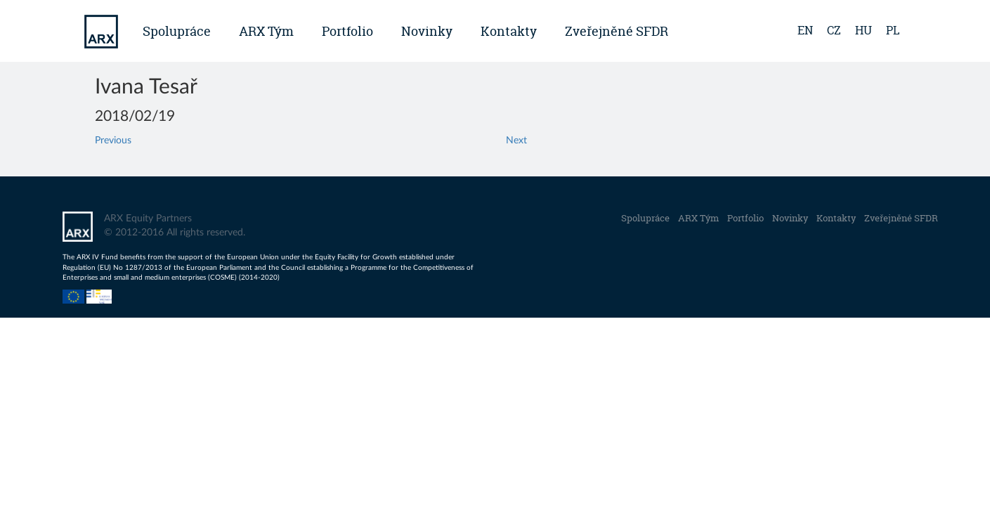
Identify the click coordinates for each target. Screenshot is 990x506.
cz (834, 30)
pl (892, 30)
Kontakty (509, 31)
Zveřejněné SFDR (616, 31)
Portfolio (347, 31)
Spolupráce (177, 31)
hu (863, 30)
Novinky (426, 31)
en (805, 30)
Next (516, 140)
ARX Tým (266, 31)
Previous (113, 140)
